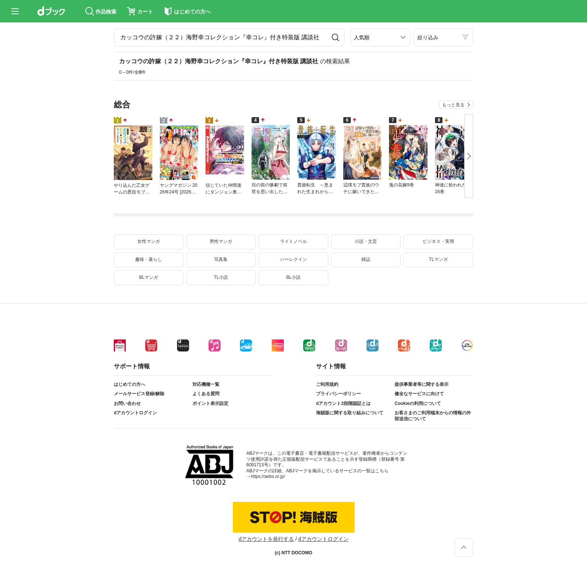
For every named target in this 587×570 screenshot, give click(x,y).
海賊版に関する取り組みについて (349, 412)
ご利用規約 (327, 384)
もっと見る (453, 104)
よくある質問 (205, 393)
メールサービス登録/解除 (139, 393)
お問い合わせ (127, 403)
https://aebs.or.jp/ (268, 476)
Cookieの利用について (418, 403)
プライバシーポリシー (338, 393)
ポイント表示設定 (210, 403)
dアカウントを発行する (266, 539)
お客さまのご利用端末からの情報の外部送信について (433, 415)
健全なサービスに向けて (419, 393)
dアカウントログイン (135, 412)
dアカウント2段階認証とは (343, 403)
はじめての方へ (129, 384)
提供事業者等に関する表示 (421, 384)
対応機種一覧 (205, 384)
